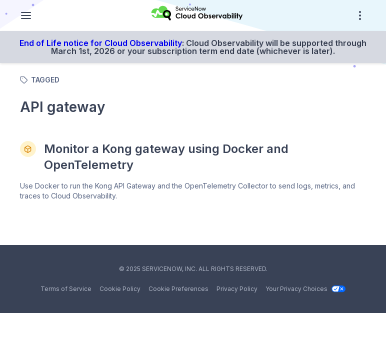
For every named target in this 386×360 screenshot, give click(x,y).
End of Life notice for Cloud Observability (101, 43)
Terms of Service (66, 288)
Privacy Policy (237, 288)
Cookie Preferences (178, 288)
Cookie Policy (120, 288)
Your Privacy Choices (306, 288)
